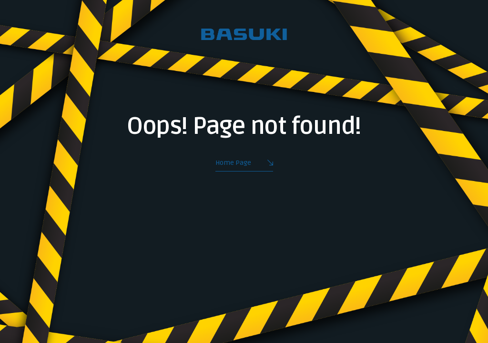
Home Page (244, 164)
